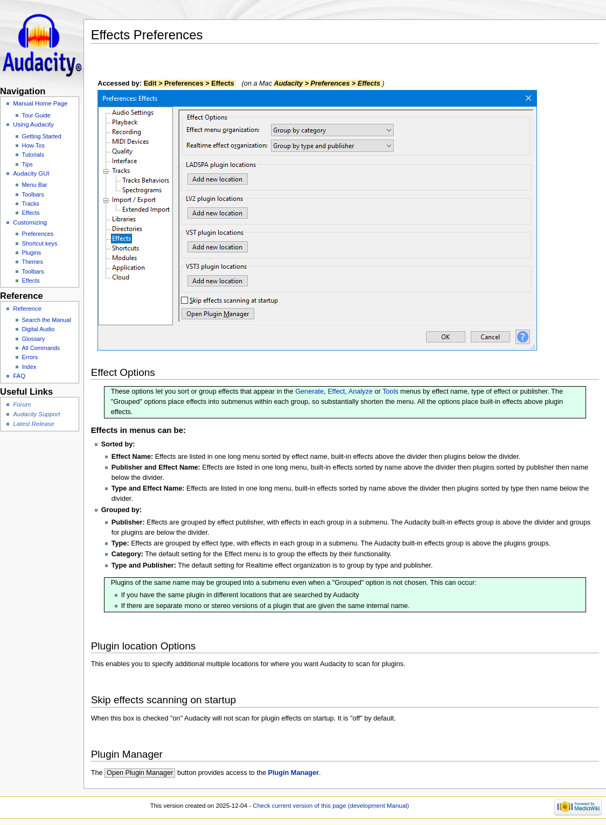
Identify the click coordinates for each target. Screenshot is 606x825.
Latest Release (33, 424)
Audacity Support (36, 414)
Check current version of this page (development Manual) (331, 805)
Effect (336, 391)
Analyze (361, 391)
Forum (22, 404)
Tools (390, 391)
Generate (309, 391)
